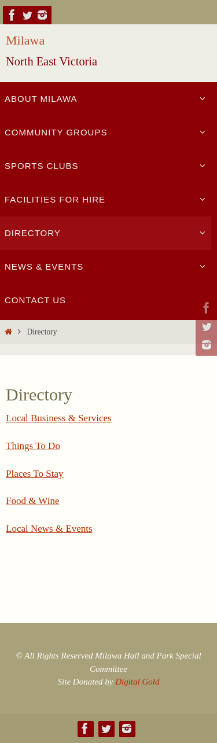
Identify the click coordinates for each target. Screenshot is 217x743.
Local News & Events (49, 528)
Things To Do (33, 445)
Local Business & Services (59, 418)
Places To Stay (35, 473)
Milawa (25, 40)
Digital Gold (137, 681)
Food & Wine (33, 500)
